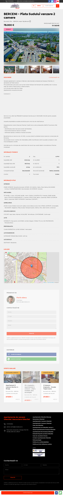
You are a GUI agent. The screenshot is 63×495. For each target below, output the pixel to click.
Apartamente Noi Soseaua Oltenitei (43, 431)
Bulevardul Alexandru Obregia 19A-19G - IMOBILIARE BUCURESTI (18, 430)
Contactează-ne (54, 77)
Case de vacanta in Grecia (40, 435)
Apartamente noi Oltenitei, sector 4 (43, 427)
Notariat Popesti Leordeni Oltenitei (43, 433)
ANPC (34, 447)
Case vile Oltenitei (38, 425)
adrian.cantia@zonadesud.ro (25, 1)
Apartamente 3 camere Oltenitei (42, 423)
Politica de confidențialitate (41, 442)
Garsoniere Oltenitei (38, 419)
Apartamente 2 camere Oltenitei (42, 421)
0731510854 (9, 1)
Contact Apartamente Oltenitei (42, 437)
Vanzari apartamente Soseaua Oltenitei (44, 429)
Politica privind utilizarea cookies (42, 444)
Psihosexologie (37, 440)
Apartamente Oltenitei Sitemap (42, 417)
